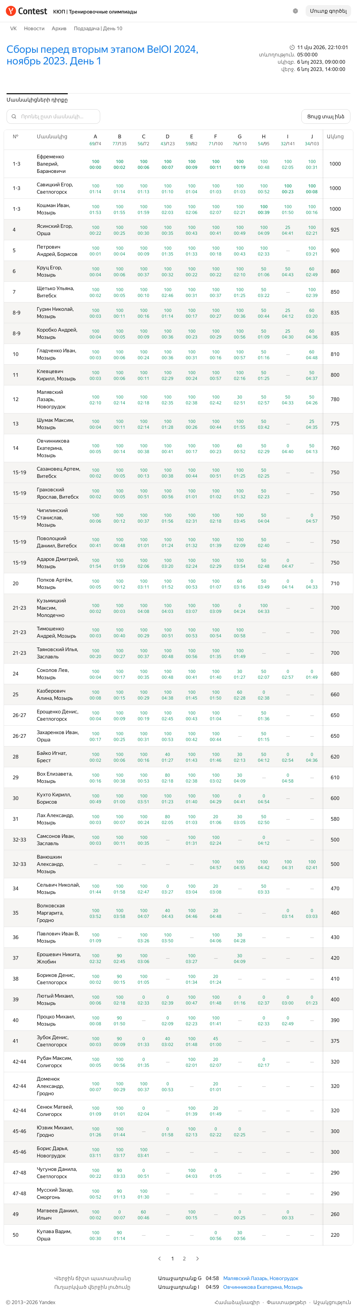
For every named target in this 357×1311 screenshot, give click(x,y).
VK (13, 28)
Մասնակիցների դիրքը (37, 100)
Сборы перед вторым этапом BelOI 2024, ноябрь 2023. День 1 (103, 55)
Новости (34, 28)
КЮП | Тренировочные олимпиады (95, 12)
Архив (59, 28)
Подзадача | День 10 (98, 28)
